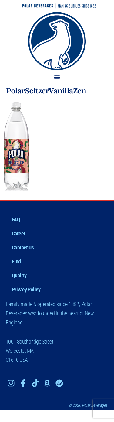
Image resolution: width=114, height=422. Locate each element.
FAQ (16, 219)
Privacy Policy (26, 289)
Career (18, 233)
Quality (19, 275)
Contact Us (23, 247)
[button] (57, 77)
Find (16, 261)
